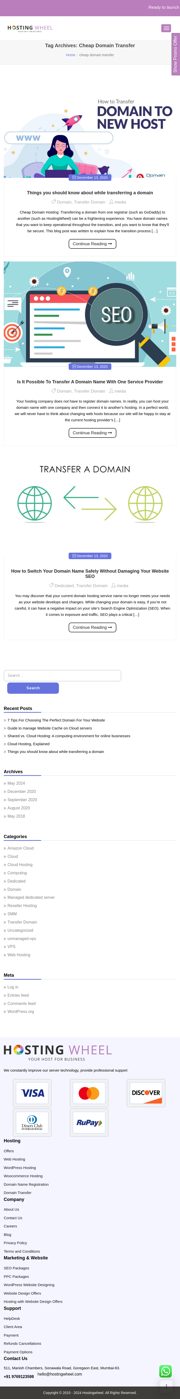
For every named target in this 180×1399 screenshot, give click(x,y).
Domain (64, 202)
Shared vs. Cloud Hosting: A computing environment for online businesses (68, 736)
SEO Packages (16, 1268)
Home (70, 55)
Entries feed (18, 995)
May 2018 (16, 816)
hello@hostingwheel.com (60, 1374)
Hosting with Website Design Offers (33, 1301)
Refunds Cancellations (22, 1343)
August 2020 (18, 808)
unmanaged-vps (21, 938)
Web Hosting (18, 955)
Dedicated (64, 585)
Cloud (12, 856)
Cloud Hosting (20, 865)
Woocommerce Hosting (23, 1176)
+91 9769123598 (19, 1377)
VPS (11, 946)
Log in (12, 987)
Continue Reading (92, 243)
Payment (11, 1335)
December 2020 (21, 791)
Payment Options (18, 1352)
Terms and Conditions (22, 1251)
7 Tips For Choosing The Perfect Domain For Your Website (56, 720)
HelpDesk (12, 1318)
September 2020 (22, 800)
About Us (11, 1209)
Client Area (13, 1327)
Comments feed (21, 1003)
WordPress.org (20, 1011)
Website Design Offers (22, 1293)
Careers (10, 1226)
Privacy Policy (15, 1243)
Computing (17, 873)
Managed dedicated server (31, 897)
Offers (9, 1151)
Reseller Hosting (22, 906)
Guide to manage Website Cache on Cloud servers (49, 728)
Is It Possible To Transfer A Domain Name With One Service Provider (90, 381)
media (120, 202)
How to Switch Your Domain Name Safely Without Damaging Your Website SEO (90, 574)
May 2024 (16, 783)
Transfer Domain (89, 202)
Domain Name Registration (26, 1184)
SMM (12, 914)
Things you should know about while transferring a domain (90, 192)
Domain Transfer (17, 1192)
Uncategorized (20, 930)
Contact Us (13, 1218)
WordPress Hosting (20, 1168)
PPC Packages (16, 1276)
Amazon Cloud (20, 848)
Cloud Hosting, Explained (28, 744)
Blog (7, 1234)
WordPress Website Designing (29, 1285)
